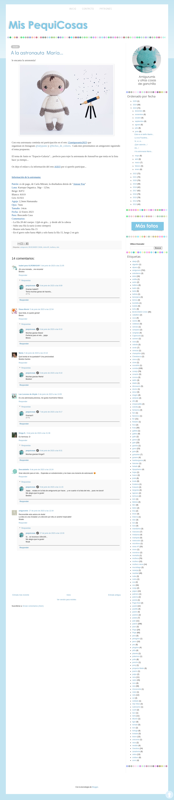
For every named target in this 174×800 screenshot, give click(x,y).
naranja (135, 570)
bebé (134, 291)
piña (134, 650)
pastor (134, 612)
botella (134, 306)
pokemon (135, 656)
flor (133, 419)
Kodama (135, 484)
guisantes (136, 455)
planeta (135, 653)
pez (133, 645)
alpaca (134, 267)
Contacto (88, 8)
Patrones (106, 8)
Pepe (134, 633)
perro (134, 642)
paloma (135, 597)
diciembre (139, 111)
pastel (134, 606)
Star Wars (136, 704)
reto (57, 247)
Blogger (95, 787)
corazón (135, 374)
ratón (134, 680)
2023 (135, 108)
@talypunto (41, 145)
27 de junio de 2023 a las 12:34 (41, 511)
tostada (135, 734)
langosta (135, 490)
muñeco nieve (137, 564)
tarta (134, 716)
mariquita (135, 538)
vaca (134, 743)
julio (137, 128)
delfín (134, 380)
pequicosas (30, 286)
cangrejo (135, 333)
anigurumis (23, 511)
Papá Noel (136, 603)
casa (134, 342)
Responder (23, 275)
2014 (135, 201)
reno (134, 683)
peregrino (136, 639)
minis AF (46, 247)
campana (135, 330)
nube (134, 576)
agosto (138, 125)
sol (133, 698)
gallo (134, 437)
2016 (135, 194)
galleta (134, 431)
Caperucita (136, 336)
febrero (138, 166)
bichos (134, 300)
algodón (135, 264)
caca (134, 318)
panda (134, 600)
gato (134, 443)
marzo (137, 163)
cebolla (135, 345)
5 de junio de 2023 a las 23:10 (36, 353)
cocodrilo (135, 365)
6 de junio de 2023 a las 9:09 (51, 286)
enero (137, 169)
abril (137, 159)
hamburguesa (137, 460)
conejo (134, 371)
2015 (135, 197)
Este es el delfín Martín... (144, 134)
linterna (135, 517)
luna (134, 526)
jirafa (134, 478)
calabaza (135, 324)
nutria (134, 579)
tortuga (135, 731)
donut (134, 392)
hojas (134, 472)
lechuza (135, 496)
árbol (134, 276)
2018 (135, 187)
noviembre (139, 114)
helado (135, 466)
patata (134, 618)
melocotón (136, 541)
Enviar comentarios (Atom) (33, 606)
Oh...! (137, 148)
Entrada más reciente (20, 595)
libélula (135, 502)
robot (134, 692)
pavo (134, 627)
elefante (135, 398)
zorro (134, 760)
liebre (134, 508)
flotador (135, 422)
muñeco (135, 561)
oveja (134, 588)
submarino (136, 707)
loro (133, 523)
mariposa (135, 535)
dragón (135, 395)
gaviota (135, 446)
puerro (134, 671)
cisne (134, 362)
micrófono (136, 544)
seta (134, 695)
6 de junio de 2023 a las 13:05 (50, 394)
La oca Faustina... (141, 138)
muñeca (52, 247)
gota (134, 451)
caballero (135, 315)
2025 (135, 101)
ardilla (134, 279)
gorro (134, 449)
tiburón (135, 719)
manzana (135, 532)
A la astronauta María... (144, 151)
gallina (134, 434)
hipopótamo (137, 469)
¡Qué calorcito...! (141, 145)
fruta (134, 428)
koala (134, 481)
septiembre (139, 121)
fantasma (135, 410)
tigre (134, 722)
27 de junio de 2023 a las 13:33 (52, 533)
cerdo (134, 348)
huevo (134, 475)
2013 (135, 204)
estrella (135, 407)
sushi (134, 710)
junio (137, 131)
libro (134, 505)
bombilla (135, 303)
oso (133, 585)
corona (135, 377)
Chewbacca (137, 357)
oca (133, 582)
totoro (134, 737)
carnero (135, 339)
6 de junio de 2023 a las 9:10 (51, 329)
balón (134, 288)
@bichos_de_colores (60, 145)
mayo (137, 156)
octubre (138, 118)
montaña (135, 555)
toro (133, 728)
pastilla (135, 609)
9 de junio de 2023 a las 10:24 (42, 470)
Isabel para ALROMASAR (29, 266)
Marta (21, 353)
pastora (135, 615)
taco (134, 713)
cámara (135, 327)
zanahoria (136, 751)
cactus (134, 321)
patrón (134, 624)
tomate (135, 725)
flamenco (135, 416)
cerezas (135, 351)
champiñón (136, 353)
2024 (135, 105)
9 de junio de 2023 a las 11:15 (51, 487)
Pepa (134, 630)
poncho (135, 662)
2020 (135, 180)
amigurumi (24, 247)
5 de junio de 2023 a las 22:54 (42, 309)
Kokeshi (135, 487)
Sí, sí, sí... (138, 141)
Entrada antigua (114, 595)
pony (134, 665)
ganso (134, 440)
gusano (135, 457)
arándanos (136, 273)
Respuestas (26, 280)
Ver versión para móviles (66, 600)
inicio (72, 8)
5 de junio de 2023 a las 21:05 (52, 266)
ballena (135, 285)
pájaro (134, 591)
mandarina (136, 529)
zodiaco (135, 757)
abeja (134, 261)
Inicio (69, 595)
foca (134, 425)
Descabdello (24, 470)
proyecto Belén (138, 668)
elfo (133, 401)
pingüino (135, 647)
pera (134, 636)
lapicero (135, 493)
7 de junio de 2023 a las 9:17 (51, 412)
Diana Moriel (24, 309)
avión (134, 282)
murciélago (136, 567)
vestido (135, 746)
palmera (135, 594)
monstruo (136, 553)
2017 (135, 191)
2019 (135, 184)
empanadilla (137, 404)
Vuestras (135, 748)
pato (134, 621)
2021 (135, 177)
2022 (135, 174)
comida (135, 368)
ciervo (134, 359)
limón (134, 514)
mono (134, 549)
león (134, 499)
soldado (135, 701)
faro (133, 413)
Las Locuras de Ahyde (28, 394)
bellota (134, 294)
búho (134, 309)
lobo (134, 520)
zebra (134, 754)
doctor (134, 389)
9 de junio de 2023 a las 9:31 (51, 451)
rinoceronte (136, 689)
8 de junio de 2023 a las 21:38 (38, 433)
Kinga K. (22, 433)
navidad (135, 573)
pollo (134, 659)
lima (134, 511)
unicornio (135, 740)
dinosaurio (136, 386)
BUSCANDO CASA (35, 247)
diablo (134, 383)
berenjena (136, 297)
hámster (135, 463)
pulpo (134, 674)
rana (134, 677)
